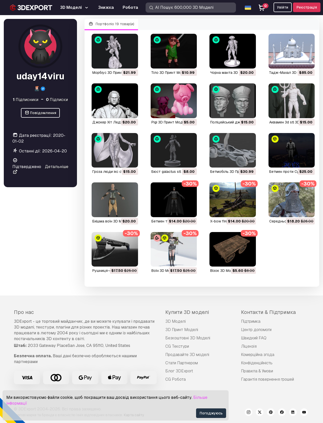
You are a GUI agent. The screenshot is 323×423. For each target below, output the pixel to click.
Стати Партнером (181, 363)
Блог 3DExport (179, 371)
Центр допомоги (256, 329)
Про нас (24, 312)
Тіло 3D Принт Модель (171, 72)
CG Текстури (177, 346)
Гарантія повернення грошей (267, 379)
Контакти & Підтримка (268, 312)
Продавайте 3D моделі (187, 354)
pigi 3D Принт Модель (170, 122)
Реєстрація (307, 7)
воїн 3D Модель (165, 270)
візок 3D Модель (225, 270)
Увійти (282, 7)
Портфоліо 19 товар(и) (111, 24)
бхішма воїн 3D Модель (112, 221)
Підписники (25, 99)
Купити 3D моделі (187, 312)
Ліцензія (249, 346)
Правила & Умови (257, 371)
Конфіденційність (257, 363)
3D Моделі (175, 321)
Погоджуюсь (211, 413)
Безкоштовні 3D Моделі (187, 338)
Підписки (57, 99)
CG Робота (175, 379)
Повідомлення (40, 113)
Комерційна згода (257, 354)
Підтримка (250, 321)
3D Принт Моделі (181, 329)
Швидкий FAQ (253, 338)
